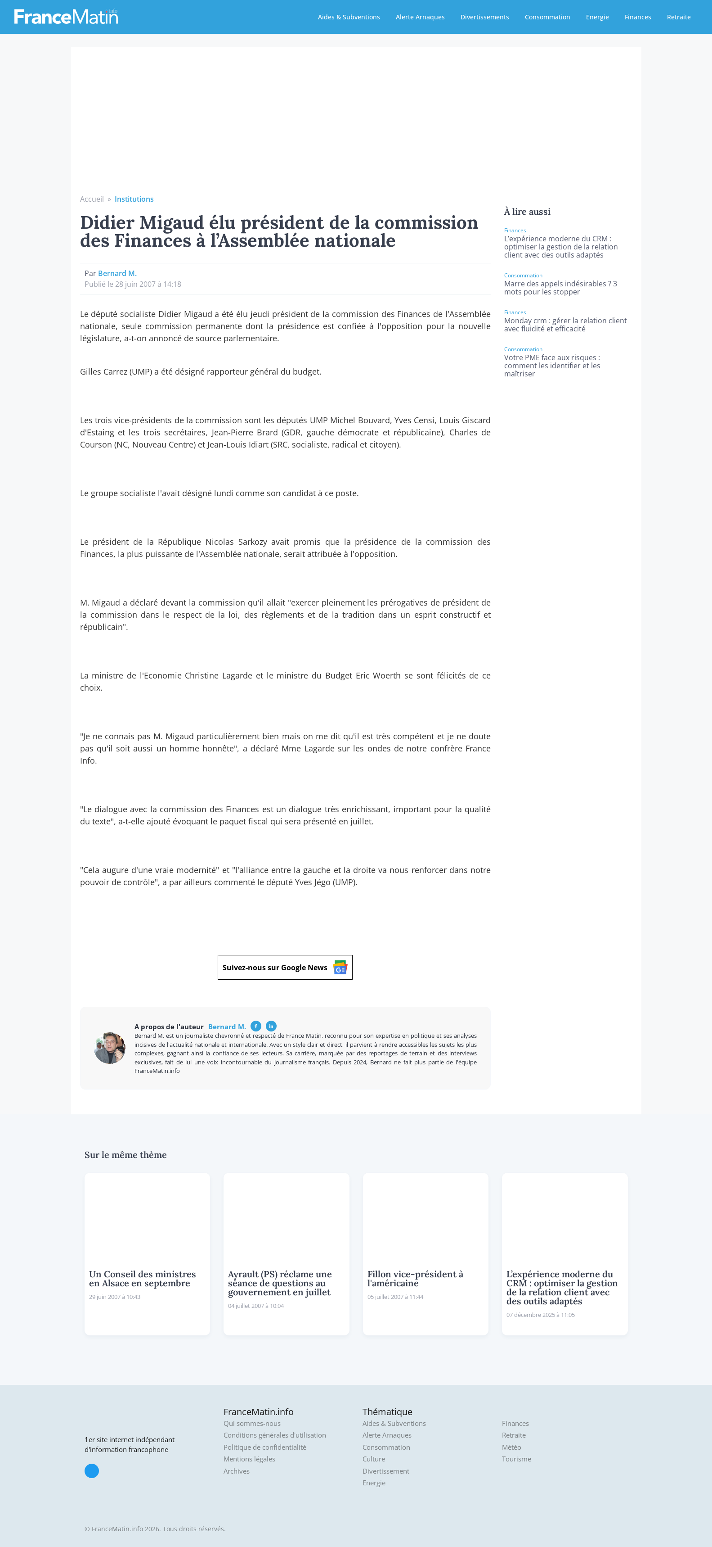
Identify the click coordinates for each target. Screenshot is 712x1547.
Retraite (679, 17)
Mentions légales (249, 1459)
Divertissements (485, 17)
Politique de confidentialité (265, 1447)
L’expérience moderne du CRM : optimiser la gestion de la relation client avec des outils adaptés (561, 247)
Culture (374, 1459)
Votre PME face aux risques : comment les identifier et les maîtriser (552, 366)
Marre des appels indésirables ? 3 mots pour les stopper (560, 288)
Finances (638, 17)
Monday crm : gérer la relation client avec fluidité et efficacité (565, 325)
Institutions (134, 199)
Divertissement (386, 1471)
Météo (511, 1447)
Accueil (92, 199)
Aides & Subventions (349, 17)
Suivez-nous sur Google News (285, 967)
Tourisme (516, 1459)
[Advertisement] (356, 126)
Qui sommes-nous (252, 1423)
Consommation (547, 17)
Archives (237, 1471)
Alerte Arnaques (420, 17)
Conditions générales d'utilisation (275, 1435)
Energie (597, 17)
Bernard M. (117, 273)
